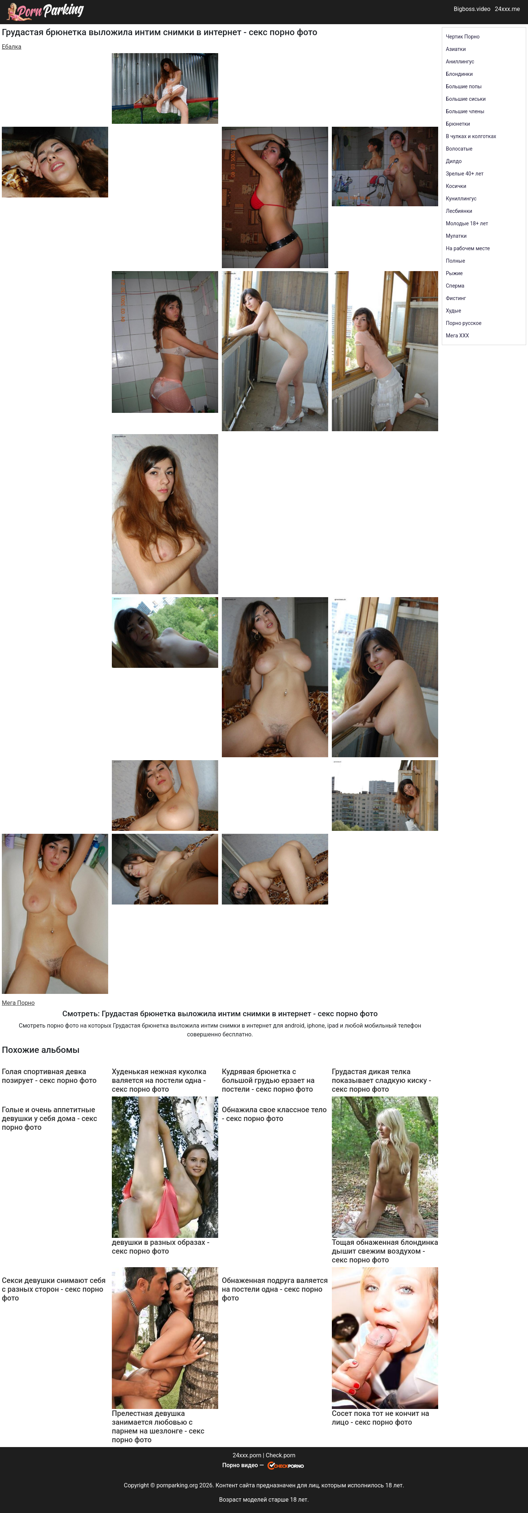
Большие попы (464, 86)
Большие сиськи (466, 99)
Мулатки (456, 236)
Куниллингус (461, 198)
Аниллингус (460, 61)
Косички (456, 186)
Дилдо (454, 161)
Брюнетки (458, 124)
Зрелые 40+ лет (465, 174)
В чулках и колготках (471, 136)
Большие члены (465, 111)
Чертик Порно (463, 37)
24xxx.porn (246, 1455)
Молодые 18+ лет (467, 223)
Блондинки (459, 74)
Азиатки (456, 49)
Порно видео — (243, 1465)
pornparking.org (177, 1485)
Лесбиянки (459, 211)
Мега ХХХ (457, 336)
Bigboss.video (472, 8)
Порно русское (463, 323)
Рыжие (454, 273)
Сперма (455, 286)
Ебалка (11, 46)
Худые (453, 311)
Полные (455, 261)
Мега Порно (18, 1002)
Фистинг (456, 298)
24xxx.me (507, 8)
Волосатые (459, 149)
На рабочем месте (468, 248)
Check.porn (281, 1455)
